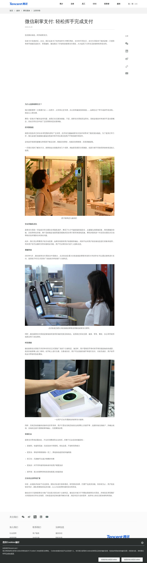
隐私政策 (59, 538)
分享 (126, 36)
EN (136, 4)
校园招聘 (13, 538)
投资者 (106, 4)
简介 (61, 4)
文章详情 (36, 11)
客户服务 (36, 533)
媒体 (118, 4)
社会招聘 (13, 533)
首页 (11, 11)
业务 (72, 4)
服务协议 (59, 533)
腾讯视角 (26, 11)
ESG (95, 4)
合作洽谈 (36, 538)
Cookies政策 (10, 553)
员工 (83, 4)
